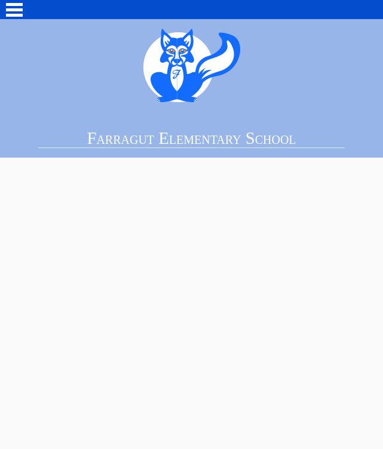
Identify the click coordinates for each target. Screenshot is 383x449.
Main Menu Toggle (14, 10)
